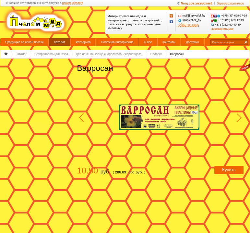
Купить (228, 169)
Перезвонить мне (222, 29)
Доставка (192, 42)
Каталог (59, 42)
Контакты (168, 42)
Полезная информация (117, 42)
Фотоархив (83, 42)
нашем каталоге (72, 3)
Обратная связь (188, 24)
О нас (148, 42)
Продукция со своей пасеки (24, 42)
